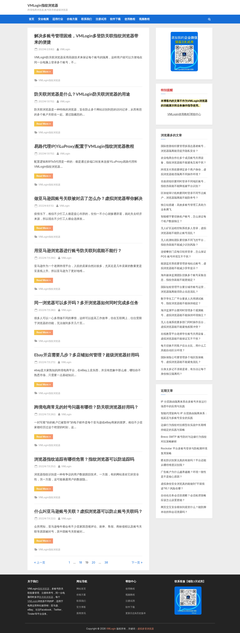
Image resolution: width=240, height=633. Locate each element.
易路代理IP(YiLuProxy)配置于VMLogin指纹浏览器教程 (84, 146)
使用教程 (129, 19)
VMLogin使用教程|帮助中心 (184, 114)
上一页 (41, 562)
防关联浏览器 (46, 597)
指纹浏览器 (43, 588)
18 (80, 562)
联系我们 (86, 19)
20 (93, 562)
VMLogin (65, 49)
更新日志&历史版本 (136, 613)
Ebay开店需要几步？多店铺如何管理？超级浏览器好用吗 (86, 354)
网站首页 (81, 588)
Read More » (44, 72)
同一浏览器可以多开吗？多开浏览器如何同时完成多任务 (86, 302)
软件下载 (115, 19)
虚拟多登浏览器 (146, 628)
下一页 (136, 562)
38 (106, 562)
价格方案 (72, 19)
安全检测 (43, 19)
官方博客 (81, 607)
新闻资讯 (81, 613)
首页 (31, 19)
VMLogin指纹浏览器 (43, 5)
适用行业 (57, 19)
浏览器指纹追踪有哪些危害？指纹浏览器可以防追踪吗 (84, 459)
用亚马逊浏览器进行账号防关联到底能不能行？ (78, 250)
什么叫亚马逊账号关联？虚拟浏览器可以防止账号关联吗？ (88, 511)
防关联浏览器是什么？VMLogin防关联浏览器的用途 (82, 94)
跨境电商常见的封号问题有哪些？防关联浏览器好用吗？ (86, 407)
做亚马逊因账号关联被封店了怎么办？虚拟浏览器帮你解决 (88, 198)
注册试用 (101, 19)
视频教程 (144, 19)
